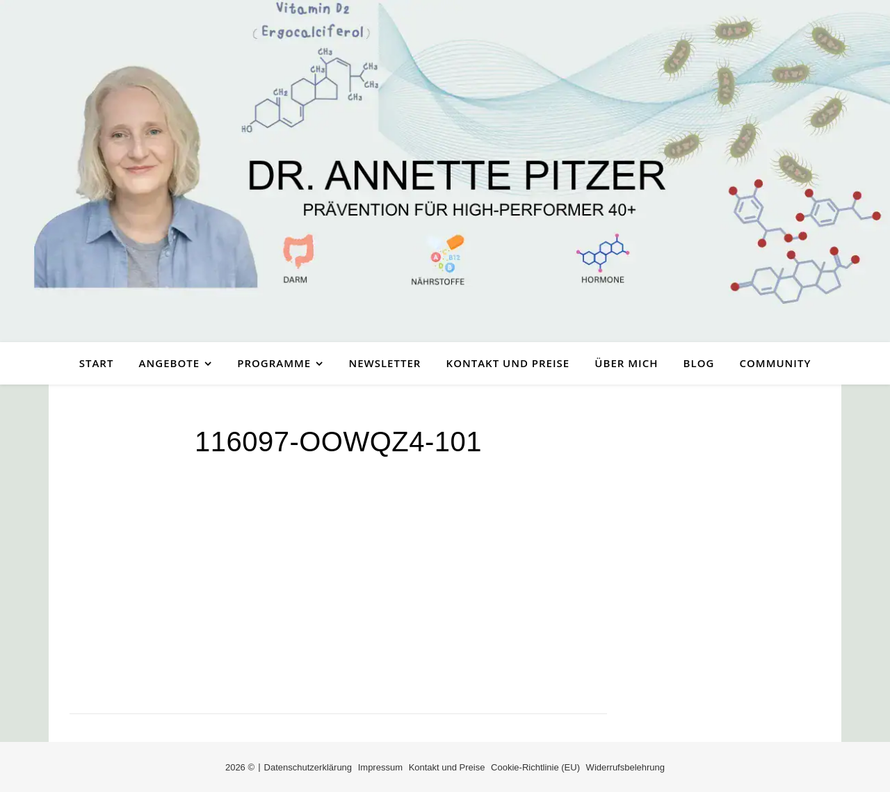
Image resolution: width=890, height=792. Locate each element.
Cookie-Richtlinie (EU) (535, 767)
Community (775, 363)
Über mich (626, 363)
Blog (699, 363)
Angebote (169, 363)
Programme (274, 363)
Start (96, 363)
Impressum (380, 767)
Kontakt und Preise (508, 363)
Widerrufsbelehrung (625, 767)
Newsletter (384, 363)
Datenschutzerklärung (308, 767)
